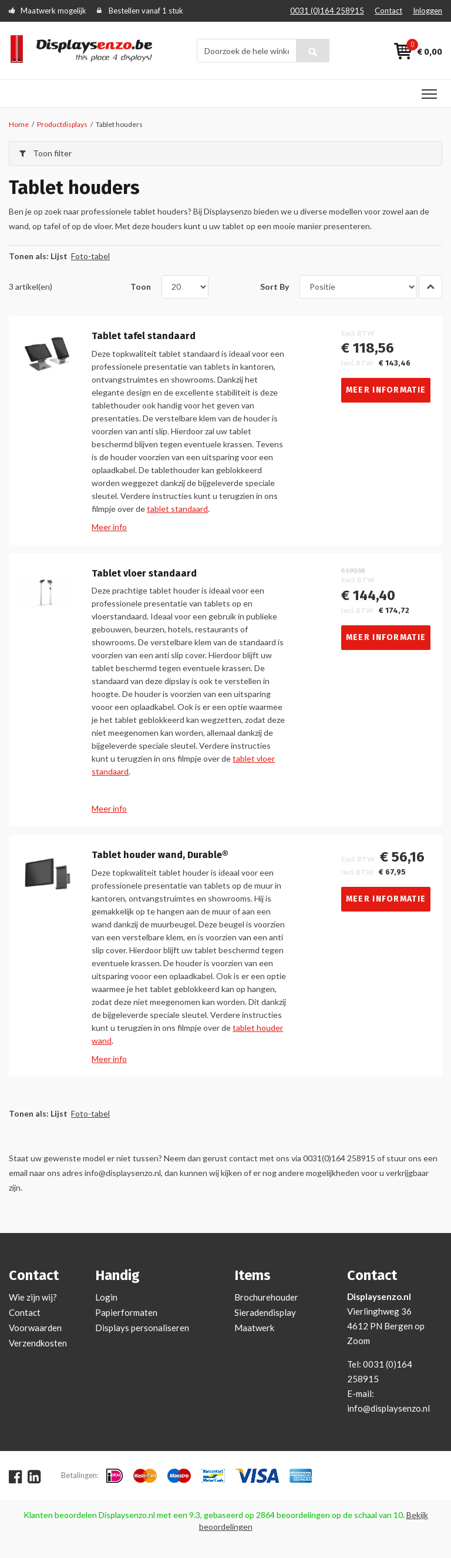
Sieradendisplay (265, 1312)
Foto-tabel (90, 256)
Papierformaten (126, 1312)
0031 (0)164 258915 (327, 10)
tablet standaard (177, 509)
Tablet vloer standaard (144, 573)
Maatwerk (254, 1327)
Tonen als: (29, 256)
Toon (140, 287)
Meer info (109, 527)
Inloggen (427, 10)
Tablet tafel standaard (144, 336)
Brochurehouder (266, 1297)
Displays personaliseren (142, 1327)
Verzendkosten (38, 1343)
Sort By (274, 287)
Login (106, 1297)
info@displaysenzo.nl (388, 1408)
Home (19, 124)
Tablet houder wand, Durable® (160, 855)
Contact (388, 10)
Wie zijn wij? (33, 1297)
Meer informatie (386, 390)
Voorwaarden (35, 1327)
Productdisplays (62, 124)
